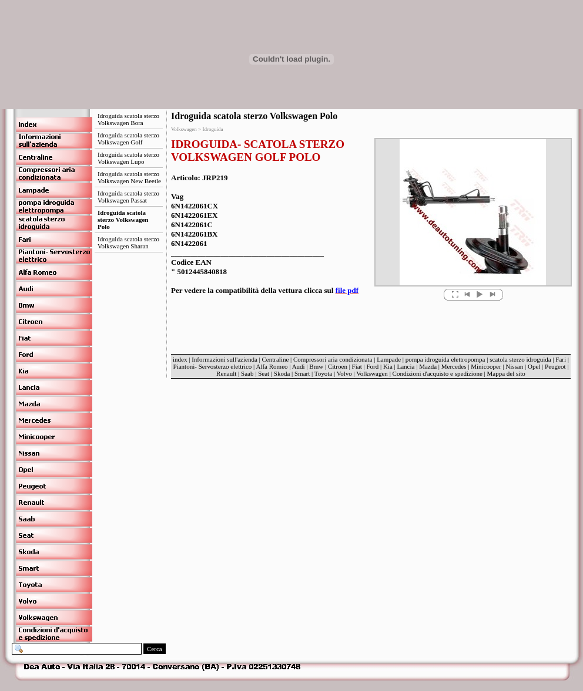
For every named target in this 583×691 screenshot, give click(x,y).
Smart (302, 373)
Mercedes (454, 366)
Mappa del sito (506, 373)
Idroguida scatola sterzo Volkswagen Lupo (128, 158)
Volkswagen (372, 373)
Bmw (316, 366)
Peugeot (555, 366)
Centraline (275, 359)
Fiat (357, 366)
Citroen (337, 366)
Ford (372, 366)
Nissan (514, 366)
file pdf (347, 290)
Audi (298, 366)
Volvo (344, 373)
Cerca (154, 648)
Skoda (282, 373)
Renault (226, 373)
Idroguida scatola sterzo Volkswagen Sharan (128, 242)
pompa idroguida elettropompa (445, 359)
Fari (560, 359)
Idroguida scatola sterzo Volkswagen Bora (128, 119)
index (180, 359)
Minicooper (486, 366)
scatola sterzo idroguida (520, 359)
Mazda (428, 366)
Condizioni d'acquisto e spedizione (438, 373)
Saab (247, 373)
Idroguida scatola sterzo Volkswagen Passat (128, 197)
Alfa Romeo (271, 366)
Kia (388, 366)
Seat (263, 373)
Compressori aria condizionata (332, 359)
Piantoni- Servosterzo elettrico (213, 366)
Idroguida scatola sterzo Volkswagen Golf (128, 139)
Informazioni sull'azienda (224, 359)
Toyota (323, 373)
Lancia (406, 366)
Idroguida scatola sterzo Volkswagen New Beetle (129, 177)
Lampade (389, 359)
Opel (534, 366)
